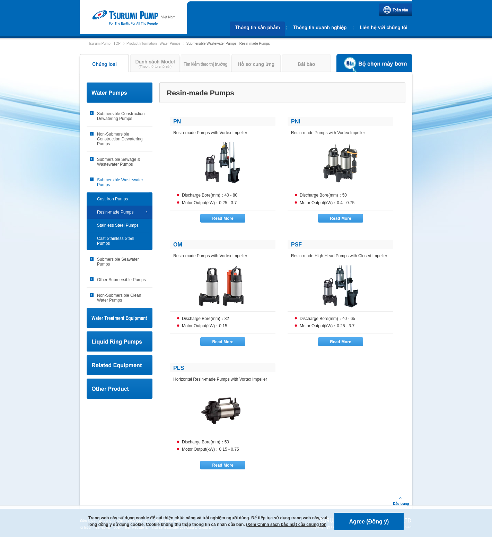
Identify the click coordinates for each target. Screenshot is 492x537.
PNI (295, 121)
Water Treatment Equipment (119, 318)
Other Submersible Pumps (121, 279)
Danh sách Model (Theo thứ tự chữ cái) (154, 65)
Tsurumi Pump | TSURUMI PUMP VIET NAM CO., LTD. (125, 18)
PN (177, 121)
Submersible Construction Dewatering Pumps (120, 116)
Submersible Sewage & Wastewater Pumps (118, 162)
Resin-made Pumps (115, 212)
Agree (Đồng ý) (369, 522)
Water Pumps (119, 93)
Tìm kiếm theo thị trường (205, 65)
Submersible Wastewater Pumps (120, 182)
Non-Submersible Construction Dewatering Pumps (119, 139)
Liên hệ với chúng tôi (383, 28)
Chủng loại (103, 65)
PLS (178, 368)
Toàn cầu (395, 9)
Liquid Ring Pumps (119, 341)
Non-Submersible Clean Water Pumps (119, 298)
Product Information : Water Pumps (153, 43)
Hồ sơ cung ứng (256, 65)
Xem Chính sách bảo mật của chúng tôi (286, 524)
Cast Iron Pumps (112, 199)
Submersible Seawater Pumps (118, 262)
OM (177, 245)
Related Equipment (119, 365)
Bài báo (306, 65)
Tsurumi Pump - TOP (104, 43)
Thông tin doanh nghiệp (319, 28)
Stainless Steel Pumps (118, 225)
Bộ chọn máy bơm (374, 65)
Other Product (119, 389)
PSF (296, 245)
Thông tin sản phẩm (257, 28)
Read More (222, 218)
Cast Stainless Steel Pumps (115, 241)
